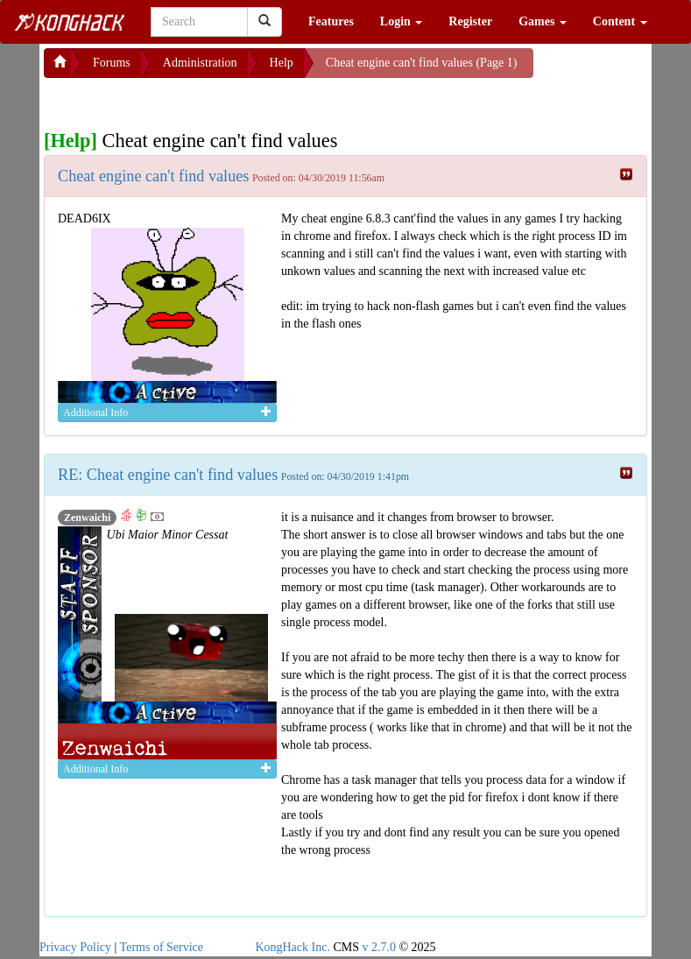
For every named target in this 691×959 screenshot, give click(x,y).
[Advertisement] (184, 100)
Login (401, 21)
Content (620, 21)
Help (281, 62)
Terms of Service (161, 947)
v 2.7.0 (379, 947)
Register (470, 21)
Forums (111, 62)
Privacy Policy (75, 947)
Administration (200, 62)
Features (331, 21)
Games (542, 21)
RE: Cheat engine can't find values (168, 474)
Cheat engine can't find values (153, 176)
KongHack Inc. (292, 947)
